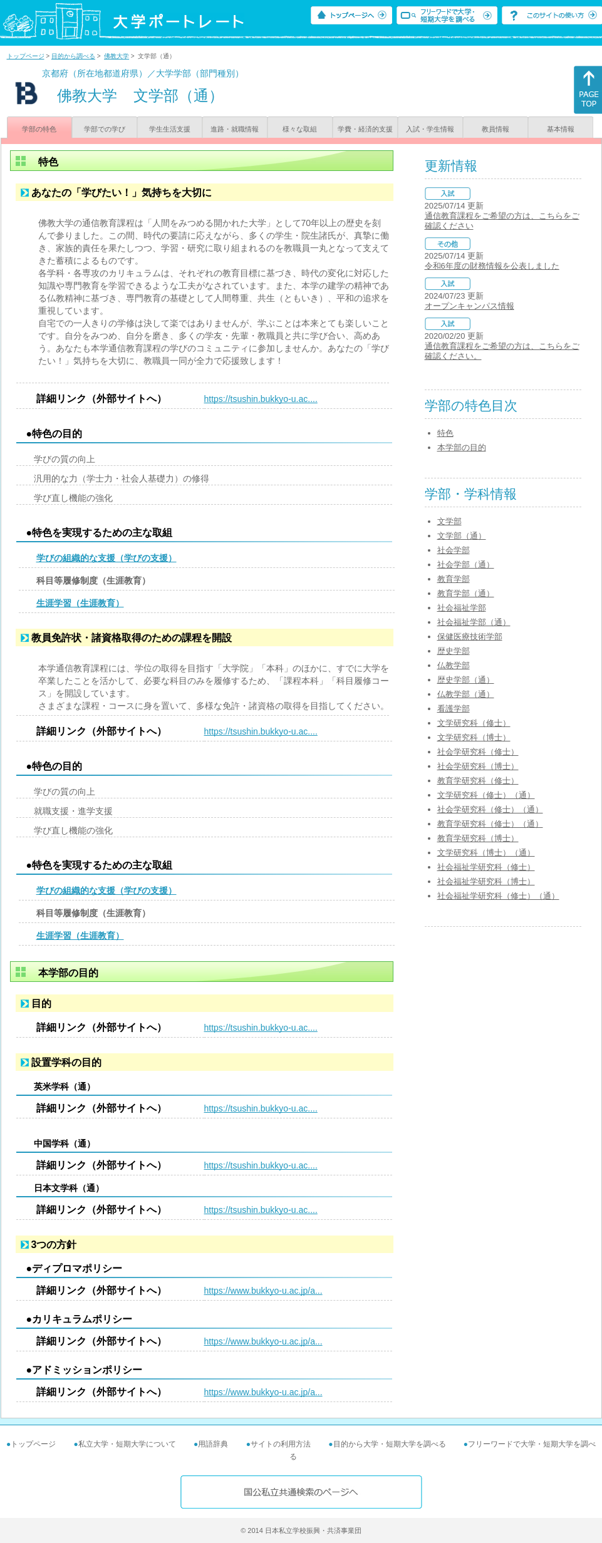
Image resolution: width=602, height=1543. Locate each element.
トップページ (25, 56)
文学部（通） (461, 535)
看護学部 (453, 708)
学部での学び (104, 129)
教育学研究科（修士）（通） (490, 823)
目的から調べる (73, 56)
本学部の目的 (461, 447)
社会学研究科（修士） (478, 751)
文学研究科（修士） (474, 723)
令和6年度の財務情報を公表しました (492, 266)
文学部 (449, 521)
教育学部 (453, 579)
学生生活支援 (169, 129)
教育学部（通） (465, 593)
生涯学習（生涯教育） (80, 603)
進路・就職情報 (234, 129)
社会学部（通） (465, 564)
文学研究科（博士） (474, 737)
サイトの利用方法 (281, 1444)
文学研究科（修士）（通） (486, 795)
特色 (445, 433)
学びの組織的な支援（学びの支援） (106, 558)
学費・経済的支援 (365, 129)
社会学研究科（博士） (478, 766)
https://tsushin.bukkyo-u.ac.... (261, 399)
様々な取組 (300, 129)
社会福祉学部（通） (474, 622)
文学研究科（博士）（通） (486, 852)
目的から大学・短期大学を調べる (389, 1444)
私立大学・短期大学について (127, 1444)
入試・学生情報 (430, 129)
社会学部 (453, 550)
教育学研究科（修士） (478, 780)
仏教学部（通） (465, 694)
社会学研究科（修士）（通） (490, 809)
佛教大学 (116, 56)
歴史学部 (453, 651)
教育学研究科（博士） (478, 838)
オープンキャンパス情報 (469, 306)
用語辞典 (213, 1444)
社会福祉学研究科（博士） (486, 881)
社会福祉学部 (461, 607)
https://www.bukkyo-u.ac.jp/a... (263, 1291)
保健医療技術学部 (469, 636)
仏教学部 (453, 665)
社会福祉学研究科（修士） (486, 867)
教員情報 (495, 129)
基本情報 (560, 129)
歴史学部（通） (465, 679)
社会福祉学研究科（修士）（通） (498, 896)
